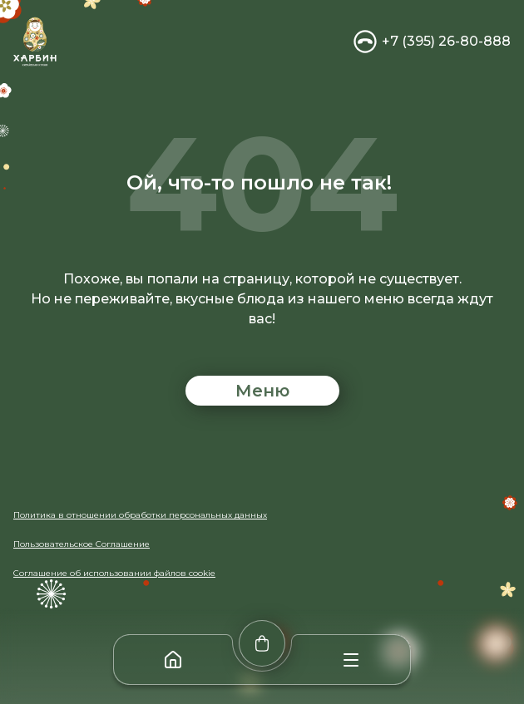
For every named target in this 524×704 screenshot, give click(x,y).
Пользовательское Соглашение (81, 544)
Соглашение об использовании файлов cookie (114, 573)
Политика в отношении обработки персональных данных (140, 515)
